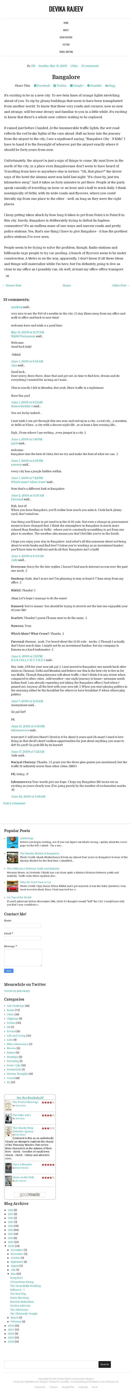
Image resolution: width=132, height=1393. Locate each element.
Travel (11, 1078)
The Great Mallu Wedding (25, 1285)
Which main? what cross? (28, 482)
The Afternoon (19, 1309)
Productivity (14, 1069)
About (66, 30)
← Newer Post (11, 285)
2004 (11, 1341)
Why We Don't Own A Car (35, 882)
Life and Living (16, 1035)
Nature (11, 1052)
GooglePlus (68, 1387)
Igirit (14, 443)
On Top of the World (19, 897)
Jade (14, 560)
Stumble (94, 85)
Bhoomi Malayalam (22, 1301)
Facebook (42, 85)
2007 (11, 1329)
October (15, 1258)
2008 (11, 1325)
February (16, 1321)
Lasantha (64, 1382)
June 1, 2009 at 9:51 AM (26, 402)
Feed (94, 1387)
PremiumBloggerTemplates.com (88, 1382)
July (13, 1269)
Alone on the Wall (23, 1177)
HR (8, 1027)
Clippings (12, 1018)
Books (10, 1010)
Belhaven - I (17, 1289)
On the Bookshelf (30, 1097)
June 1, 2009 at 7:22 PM (27, 478)
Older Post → (121, 285)
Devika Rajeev (66, 8)
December (17, 1250)
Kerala (11, 1031)
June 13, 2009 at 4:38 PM (28, 726)
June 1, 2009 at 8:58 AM (27, 361)
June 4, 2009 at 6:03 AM (27, 556)
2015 (10, 1222)
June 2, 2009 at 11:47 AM (27, 495)
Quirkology (27, 838)
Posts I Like (14, 1065)
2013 (10, 1230)
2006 (11, 1333)
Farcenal (17, 499)
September (17, 1261)
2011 (10, 1238)
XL (8, 1082)
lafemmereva (20, 730)
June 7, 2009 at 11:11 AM (27, 701)
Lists (10, 1039)
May (13, 1273)
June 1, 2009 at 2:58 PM (27, 460)
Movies (11, 1048)
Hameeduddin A (22, 406)
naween (16, 464)
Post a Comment (14, 803)
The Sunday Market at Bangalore (39, 853)
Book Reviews (66, 37)
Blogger (90, 1379)
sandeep (16, 307)
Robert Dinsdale (21, 1168)
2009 (11, 1246)
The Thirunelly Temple (23, 1313)
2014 (10, 1226)
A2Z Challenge (15, 1005)
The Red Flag (18, 1293)
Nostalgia (12, 1056)
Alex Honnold (20, 1181)
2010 (11, 1242)
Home (66, 23)
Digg (110, 85)
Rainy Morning (19, 1297)
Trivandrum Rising (22, 1281)
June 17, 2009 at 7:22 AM (27, 751)
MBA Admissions (17, 1044)
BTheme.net (112, 1382)
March (15, 1317)
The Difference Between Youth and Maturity (33, 868)
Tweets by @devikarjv (17, 991)
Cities (74, 65)
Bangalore (66, 77)
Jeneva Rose (20, 1106)
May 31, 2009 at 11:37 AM (27, 332)
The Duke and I (22, 1115)
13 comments (89, 65)
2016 (10, 1218)
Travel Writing (66, 51)
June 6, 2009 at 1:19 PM (26, 656)
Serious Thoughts (17, 1073)
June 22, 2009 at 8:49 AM (28, 796)
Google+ (77, 85)
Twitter (60, 85)
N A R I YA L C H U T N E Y (28, 660)
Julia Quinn (20, 1119)
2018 (10, 1210)
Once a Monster (22, 1164)
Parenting (13, 1061)
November (17, 1254)
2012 (10, 1234)
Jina (14, 365)
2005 (11, 1337)
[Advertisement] (44, 1352)
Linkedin (83, 1387)
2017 (10, 1214)
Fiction (66, 44)
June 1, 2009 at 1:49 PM (26, 439)
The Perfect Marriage (25, 1102)
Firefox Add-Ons (20, 1305)
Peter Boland (20, 1135)
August (15, 1265)
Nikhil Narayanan (23, 336)
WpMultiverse (31, 1382)
